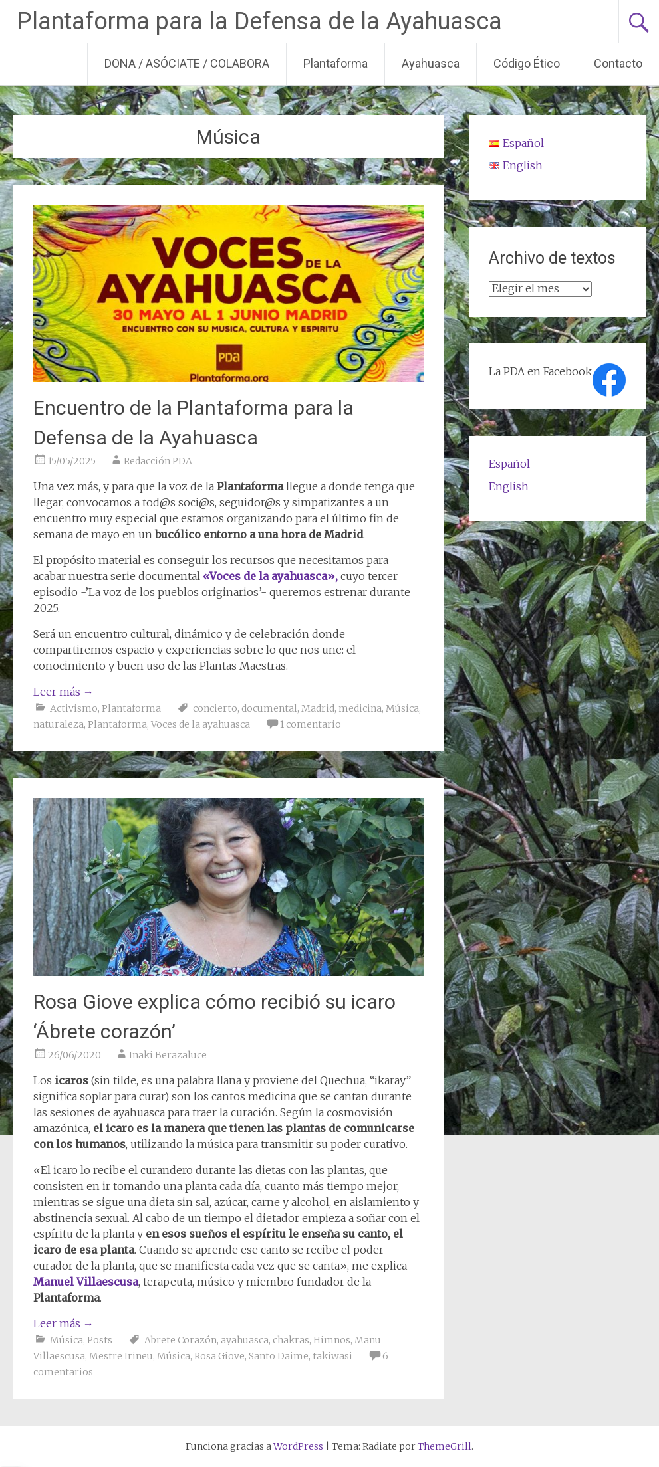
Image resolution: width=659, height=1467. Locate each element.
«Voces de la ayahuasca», (270, 576)
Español (509, 463)
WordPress (298, 1446)
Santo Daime (279, 1356)
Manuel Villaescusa (85, 1281)
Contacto (618, 63)
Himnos (331, 1340)
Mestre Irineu (121, 1356)
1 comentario (310, 724)
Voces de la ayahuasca (200, 724)
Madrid (317, 708)
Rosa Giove (219, 1356)
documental (269, 708)
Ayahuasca (431, 63)
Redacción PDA (158, 461)
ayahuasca (245, 1340)
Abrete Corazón (180, 1340)
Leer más (63, 691)
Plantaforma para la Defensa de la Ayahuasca (259, 21)
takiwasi (332, 1356)
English (509, 486)
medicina (360, 708)
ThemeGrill (444, 1446)
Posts (99, 1340)
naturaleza (58, 724)
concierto (215, 708)
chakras (291, 1340)
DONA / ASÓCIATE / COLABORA (186, 63)
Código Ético (526, 63)
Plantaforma (335, 63)
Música (402, 708)
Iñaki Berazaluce (168, 1055)
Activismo (74, 708)
